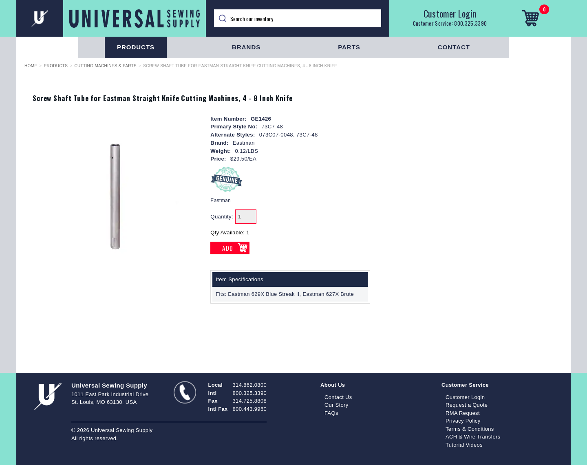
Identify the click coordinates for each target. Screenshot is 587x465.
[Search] (297, 18)
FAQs (331, 413)
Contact (454, 47)
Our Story (336, 405)
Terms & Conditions (470, 429)
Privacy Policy (463, 421)
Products (135, 47)
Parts (349, 47)
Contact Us (338, 397)
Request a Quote (467, 405)
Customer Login (450, 13)
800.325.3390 (470, 23)
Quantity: (221, 217)
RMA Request (463, 413)
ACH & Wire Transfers (473, 437)
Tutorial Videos (464, 445)
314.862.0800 (250, 385)
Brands (246, 47)
